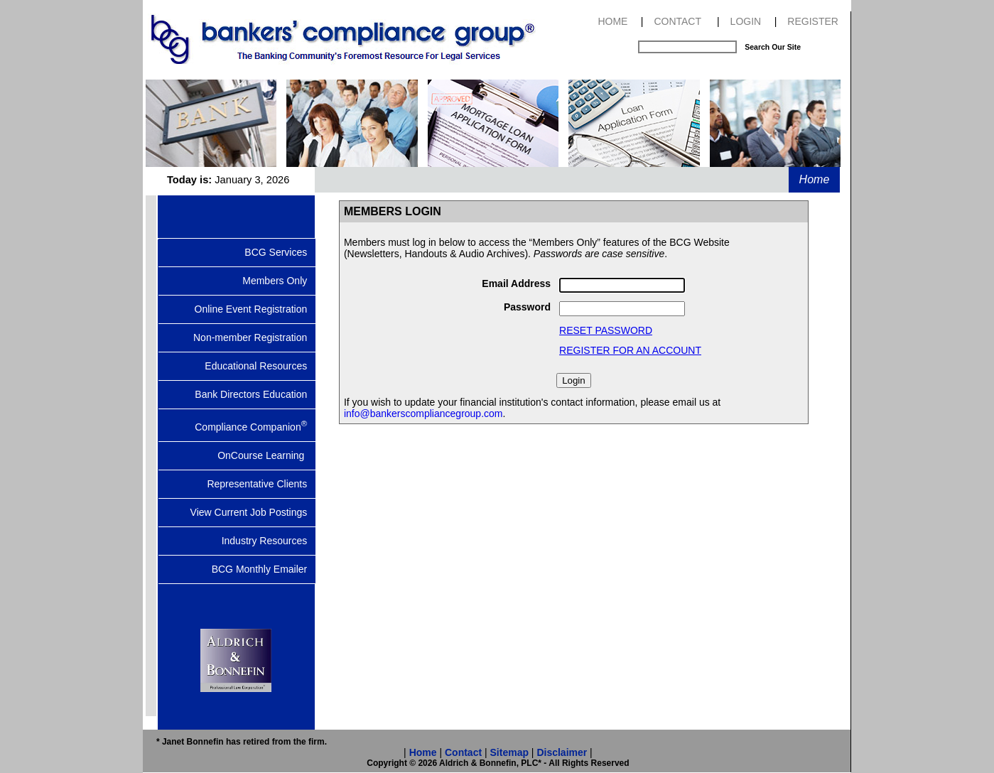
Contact (463, 752)
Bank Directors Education (255, 394)
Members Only (278, 280)
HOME (612, 21)
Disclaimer (561, 752)
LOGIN (746, 21)
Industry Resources (268, 540)
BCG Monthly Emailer (263, 569)
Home (814, 179)
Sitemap (509, 752)
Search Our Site (773, 47)
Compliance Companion (255, 425)
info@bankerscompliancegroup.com (423, 413)
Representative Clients (261, 484)
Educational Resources (260, 366)
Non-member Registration (254, 337)
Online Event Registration (255, 309)
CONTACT (677, 21)
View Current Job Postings (252, 512)
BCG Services (279, 252)
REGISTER (812, 21)
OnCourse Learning (266, 455)
